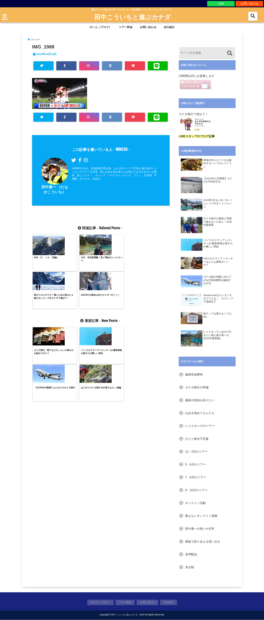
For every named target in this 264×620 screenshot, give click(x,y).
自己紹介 (169, 27)
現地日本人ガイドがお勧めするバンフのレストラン (217, 163)
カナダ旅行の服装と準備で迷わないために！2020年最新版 (217, 221)
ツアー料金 (126, 27)
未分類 (189, 567)
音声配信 (191, 554)
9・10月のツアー (196, 490)
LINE (221, 3)
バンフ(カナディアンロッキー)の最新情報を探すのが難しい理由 (217, 243)
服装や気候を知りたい (199, 400)
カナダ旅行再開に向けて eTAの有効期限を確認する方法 (217, 280)
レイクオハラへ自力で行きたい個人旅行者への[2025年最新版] (217, 335)
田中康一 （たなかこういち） (55, 192)
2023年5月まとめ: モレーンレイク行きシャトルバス (217, 203)
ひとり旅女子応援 (197, 439)
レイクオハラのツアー (199, 426)
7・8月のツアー (195, 477)
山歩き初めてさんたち (199, 413)
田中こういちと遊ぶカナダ (132, 16)
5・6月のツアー (195, 464)
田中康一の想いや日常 (199, 529)
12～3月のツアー (196, 452)
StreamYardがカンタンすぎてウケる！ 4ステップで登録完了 (218, 298)
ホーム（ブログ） (100, 27)
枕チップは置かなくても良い (217, 315)
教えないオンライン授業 (201, 516)
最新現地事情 (194, 374)
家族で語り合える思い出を (202, 541)
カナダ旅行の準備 (197, 387)
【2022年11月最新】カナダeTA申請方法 (217, 180)
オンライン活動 (195, 503)
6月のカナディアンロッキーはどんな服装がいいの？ (218, 262)
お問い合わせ (249, 3)
